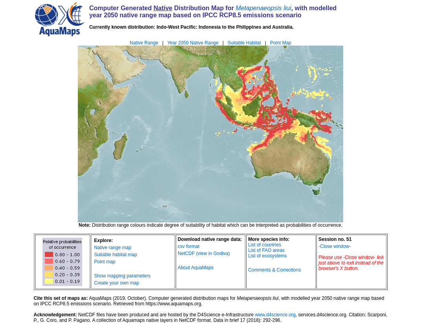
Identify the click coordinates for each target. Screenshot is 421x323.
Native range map (112, 247)
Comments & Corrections (274, 270)
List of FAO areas (266, 250)
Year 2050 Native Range (193, 43)
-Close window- (334, 246)
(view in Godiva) (213, 253)
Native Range (144, 43)
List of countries (264, 245)
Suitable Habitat (244, 43)
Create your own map (116, 283)
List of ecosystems (267, 256)
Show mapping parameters (122, 276)
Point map (104, 261)
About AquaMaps (195, 267)
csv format (188, 246)
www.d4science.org (275, 314)
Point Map (280, 43)
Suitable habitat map (115, 254)
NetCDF (186, 253)
